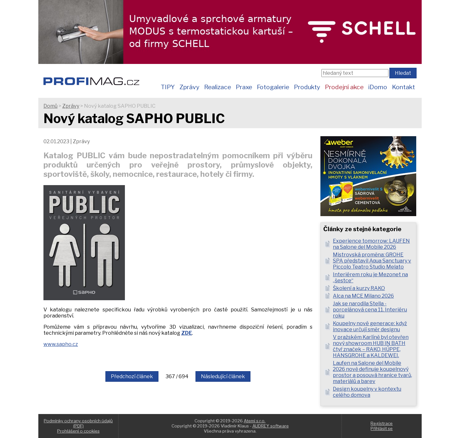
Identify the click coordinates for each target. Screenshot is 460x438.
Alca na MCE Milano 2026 (363, 296)
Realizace (217, 87)
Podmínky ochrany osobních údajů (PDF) (78, 423)
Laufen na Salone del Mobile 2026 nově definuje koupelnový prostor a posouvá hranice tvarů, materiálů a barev (372, 372)
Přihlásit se (382, 428)
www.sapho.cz (60, 344)
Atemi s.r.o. (254, 420)
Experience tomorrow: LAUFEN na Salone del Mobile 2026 (371, 244)
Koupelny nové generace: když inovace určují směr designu (370, 326)
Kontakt (403, 87)
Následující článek (223, 376)
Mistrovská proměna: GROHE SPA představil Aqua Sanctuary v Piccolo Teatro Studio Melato (372, 261)
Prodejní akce (344, 87)
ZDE (186, 333)
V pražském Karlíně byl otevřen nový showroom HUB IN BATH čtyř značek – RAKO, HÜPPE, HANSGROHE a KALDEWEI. (371, 346)
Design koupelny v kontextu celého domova (367, 392)
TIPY (168, 87)
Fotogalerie (273, 87)
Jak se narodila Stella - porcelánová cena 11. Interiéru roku (370, 310)
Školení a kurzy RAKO (359, 288)
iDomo (377, 87)
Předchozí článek (132, 376)
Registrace (382, 423)
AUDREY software (270, 425)
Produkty (307, 87)
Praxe (244, 87)
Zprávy (189, 87)
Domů (50, 106)
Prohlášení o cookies (78, 431)
